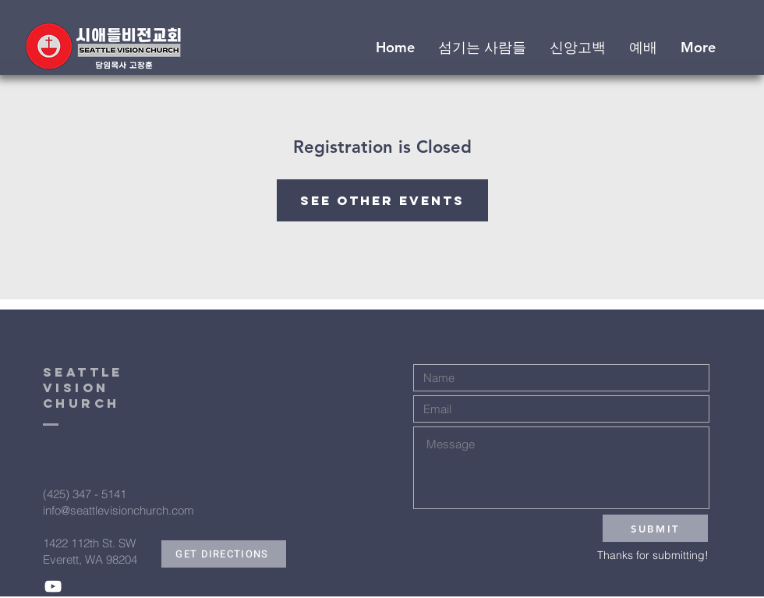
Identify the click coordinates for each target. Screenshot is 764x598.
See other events (382, 200)
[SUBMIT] (655, 528)
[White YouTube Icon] (53, 586)
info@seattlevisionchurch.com (118, 510)
